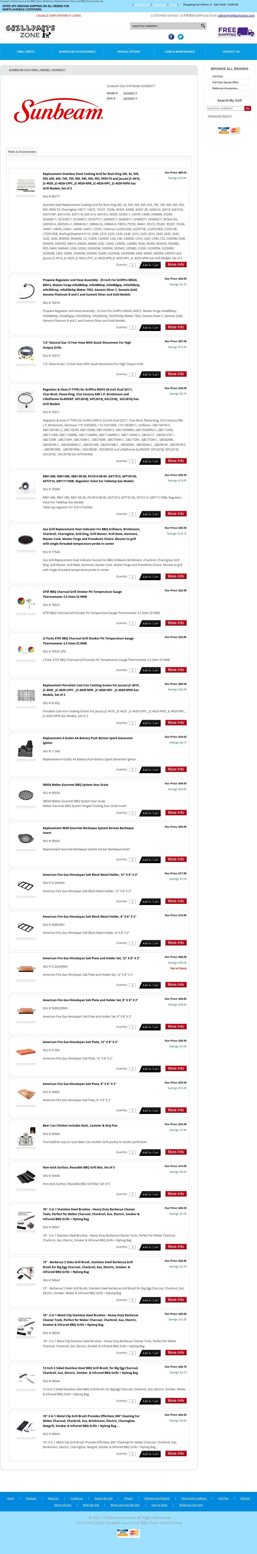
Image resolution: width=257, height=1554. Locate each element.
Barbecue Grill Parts (191, 1505)
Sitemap (245, 1498)
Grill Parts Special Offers (225, 82)
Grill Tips (223, 1498)
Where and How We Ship (125, 1505)
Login (173, 4)
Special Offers (128, 51)
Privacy (128, 1498)
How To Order (159, 1505)
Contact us (76, 1498)
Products (31, 1498)
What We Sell (91, 1505)
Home (10, 1498)
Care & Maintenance (180, 51)
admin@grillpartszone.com (236, 16)
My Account (141, 4)
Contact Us (231, 51)
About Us (53, 1498)
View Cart (160, 4)
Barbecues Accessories (77, 51)
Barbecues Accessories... (225, 88)
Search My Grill (104, 1498)
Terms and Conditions (194, 1498)
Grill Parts (25, 51)
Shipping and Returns (157, 1498)
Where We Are (62, 1505)
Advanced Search (220, 116)
